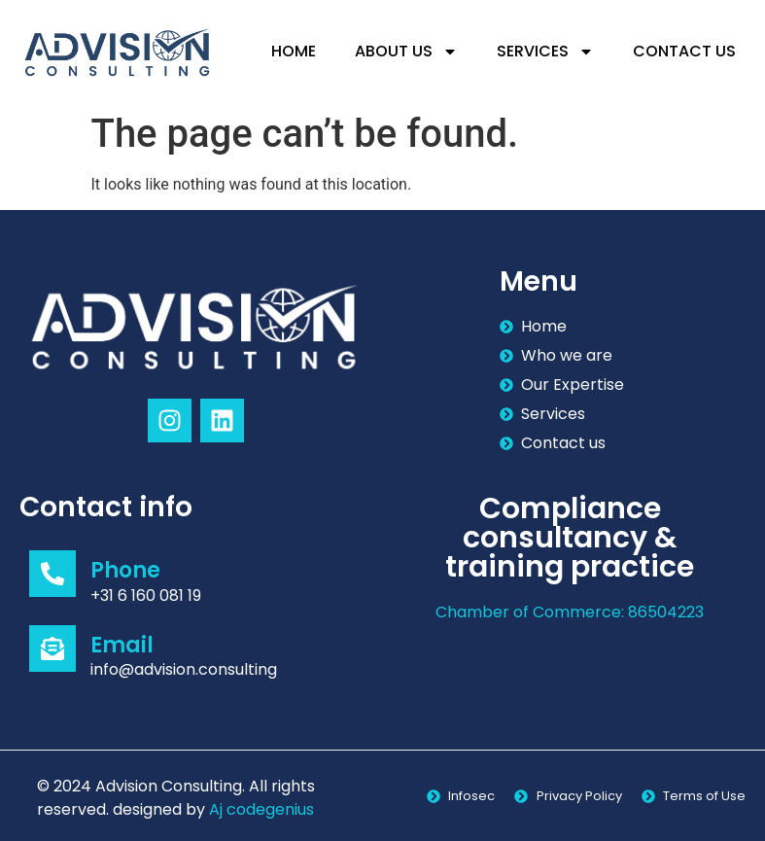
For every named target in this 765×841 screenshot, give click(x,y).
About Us (406, 51)
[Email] (52, 648)
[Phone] (52, 573)
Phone (125, 570)
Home (293, 51)
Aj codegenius (261, 809)
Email (122, 645)
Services (545, 51)
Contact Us (684, 51)
